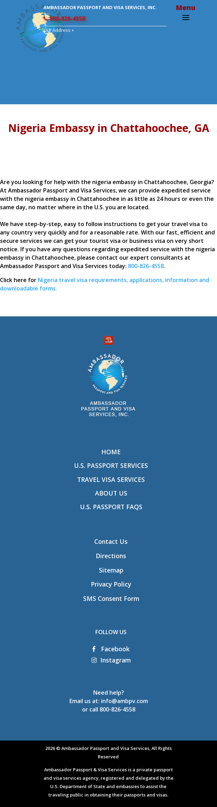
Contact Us (111, 541)
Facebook (111, 649)
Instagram (111, 660)
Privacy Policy (111, 584)
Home (111, 452)
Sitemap (111, 570)
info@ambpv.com (124, 701)
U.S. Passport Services (111, 465)
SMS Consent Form (111, 598)
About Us (111, 493)
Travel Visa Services (111, 479)
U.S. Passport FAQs (111, 507)
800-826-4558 (64, 18)
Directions (111, 556)
